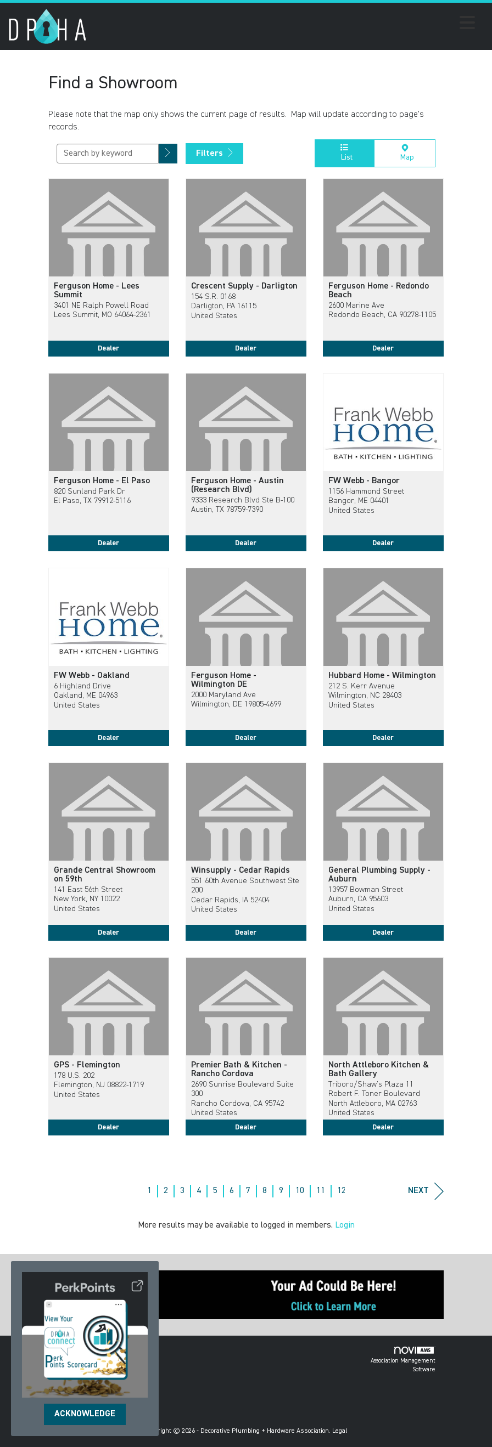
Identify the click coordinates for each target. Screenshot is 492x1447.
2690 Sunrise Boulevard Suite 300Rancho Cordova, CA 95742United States (242, 1099)
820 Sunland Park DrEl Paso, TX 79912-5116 (92, 496)
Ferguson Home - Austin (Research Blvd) (237, 485)
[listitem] (108, 275)
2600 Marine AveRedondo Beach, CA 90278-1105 (382, 310)
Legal (340, 1431)
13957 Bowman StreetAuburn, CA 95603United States (365, 899)
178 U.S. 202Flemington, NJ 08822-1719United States (99, 1085)
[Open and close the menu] (284, 25)
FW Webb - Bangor (364, 481)
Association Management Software (403, 1359)
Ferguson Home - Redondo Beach (378, 290)
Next (426, 1191)
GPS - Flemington (87, 1065)
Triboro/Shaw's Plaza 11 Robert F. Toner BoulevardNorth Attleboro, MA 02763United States (374, 1099)
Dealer (108, 348)
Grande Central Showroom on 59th (104, 875)
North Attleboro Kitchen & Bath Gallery (378, 1069)
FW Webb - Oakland (92, 675)
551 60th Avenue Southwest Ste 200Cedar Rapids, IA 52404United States (245, 895)
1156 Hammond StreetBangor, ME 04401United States (366, 501)
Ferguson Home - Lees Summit (96, 290)
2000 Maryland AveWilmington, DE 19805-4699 (236, 699)
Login (345, 1225)
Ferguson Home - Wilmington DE (223, 680)
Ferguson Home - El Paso (102, 481)
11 (320, 1190)
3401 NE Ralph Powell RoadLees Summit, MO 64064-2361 (102, 310)
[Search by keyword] (108, 153)
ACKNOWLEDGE (84, 1414)
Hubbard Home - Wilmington (382, 675)
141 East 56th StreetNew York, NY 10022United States (88, 899)
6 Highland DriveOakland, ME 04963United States (86, 695)
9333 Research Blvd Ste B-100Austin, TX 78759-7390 (242, 504)
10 (299, 1190)
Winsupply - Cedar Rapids (240, 870)
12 (341, 1190)
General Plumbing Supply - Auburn (379, 875)
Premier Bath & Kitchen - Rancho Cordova (239, 1069)
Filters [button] (214, 153)
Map (405, 152)
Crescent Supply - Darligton (244, 286)
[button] (168, 154)
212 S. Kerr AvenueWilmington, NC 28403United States (364, 695)
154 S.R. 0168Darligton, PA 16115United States (223, 306)
